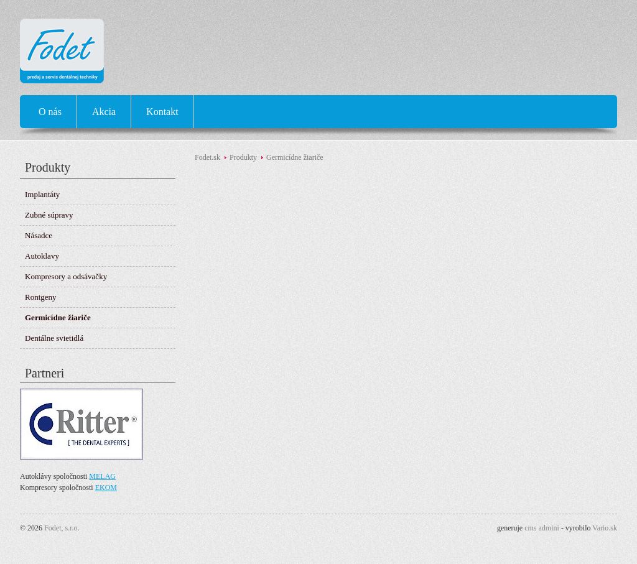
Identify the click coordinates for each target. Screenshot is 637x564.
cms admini (541, 528)
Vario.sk (604, 528)
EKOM (106, 487)
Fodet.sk (207, 157)
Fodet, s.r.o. (61, 528)
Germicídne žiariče (294, 157)
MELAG (102, 476)
